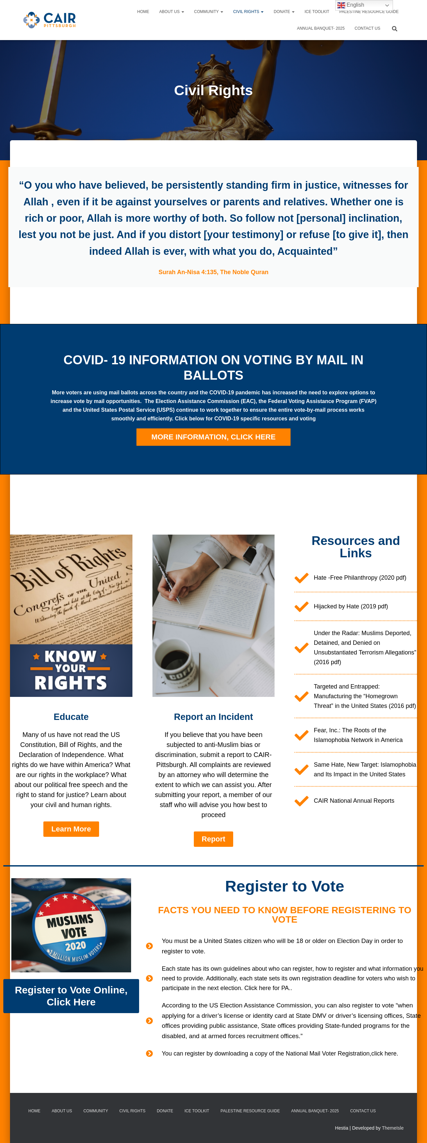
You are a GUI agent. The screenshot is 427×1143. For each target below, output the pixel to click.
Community (208, 11)
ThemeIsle (393, 1128)
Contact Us (367, 28)
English (350, 5)
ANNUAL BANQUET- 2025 (321, 28)
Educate (71, 739)
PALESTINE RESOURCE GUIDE (369, 11)
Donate (284, 11)
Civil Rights (248, 11)
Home (143, 11)
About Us (171, 11)
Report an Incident (213, 739)
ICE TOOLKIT (317, 11)
